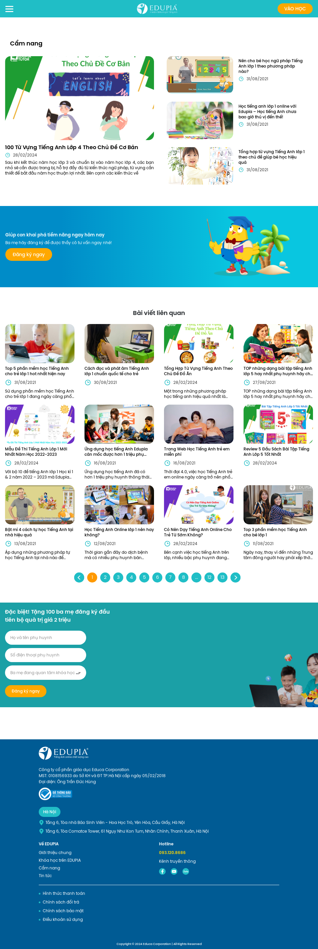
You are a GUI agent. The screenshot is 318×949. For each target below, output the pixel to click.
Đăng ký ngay (26, 691)
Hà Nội (49, 812)
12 (209, 577)
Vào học (295, 8)
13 (222, 577)
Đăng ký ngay (29, 254)
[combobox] (45, 672)
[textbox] (45, 672)
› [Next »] (235, 577)
